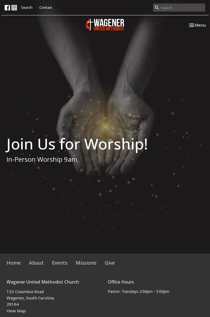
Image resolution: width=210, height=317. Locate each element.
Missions (86, 262)
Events (60, 262)
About (36, 262)
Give (110, 262)
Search (27, 7)
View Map (16, 310)
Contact (45, 7)
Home (14, 262)
